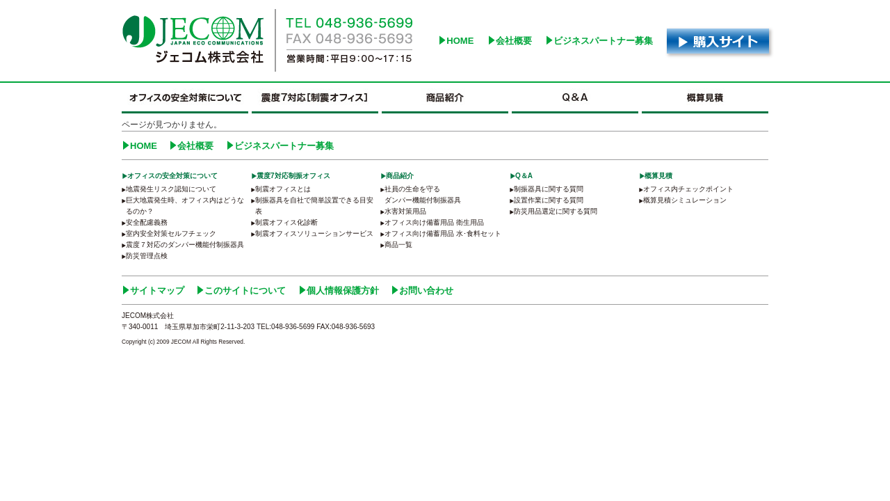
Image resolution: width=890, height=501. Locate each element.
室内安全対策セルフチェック (171, 233)
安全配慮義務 (147, 222)
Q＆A (524, 176)
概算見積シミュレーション (685, 200)
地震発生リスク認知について (171, 189)
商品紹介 (400, 176)
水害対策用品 (405, 211)
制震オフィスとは (283, 189)
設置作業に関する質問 (548, 200)
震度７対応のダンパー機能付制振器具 (185, 244)
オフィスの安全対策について (172, 176)
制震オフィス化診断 (286, 222)
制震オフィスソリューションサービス (314, 233)
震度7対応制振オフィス (293, 176)
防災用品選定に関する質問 (555, 211)
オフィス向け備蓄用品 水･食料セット (443, 233)
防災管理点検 (147, 256)
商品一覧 (398, 244)
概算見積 (658, 176)
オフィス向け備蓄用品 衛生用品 (434, 222)
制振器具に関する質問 (548, 189)
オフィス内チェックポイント (688, 189)
